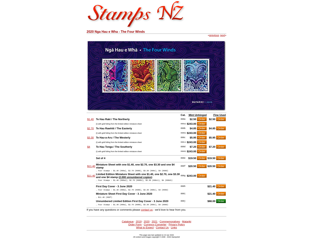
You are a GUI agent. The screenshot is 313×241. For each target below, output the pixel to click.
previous (214, 35)
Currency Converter (155, 227)
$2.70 (90, 128)
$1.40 (90, 119)
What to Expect (145, 230)
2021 (154, 224)
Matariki (186, 224)
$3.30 (90, 137)
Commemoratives (170, 224)
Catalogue (128, 224)
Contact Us (162, 230)
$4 (88, 146)
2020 (147, 224)
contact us (147, 212)
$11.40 (91, 166)
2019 (139, 224)
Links (174, 230)
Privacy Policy (177, 227)
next (222, 35)
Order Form (135, 227)
